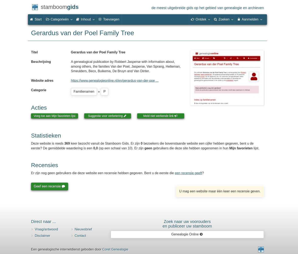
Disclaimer (42, 235)
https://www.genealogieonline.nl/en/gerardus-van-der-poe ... (115, 80)
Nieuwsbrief (83, 229)
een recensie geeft (188, 173)
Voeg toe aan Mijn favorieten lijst (55, 115)
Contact (80, 235)
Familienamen (84, 91)
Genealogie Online (187, 234)
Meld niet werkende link (160, 115)
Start (36, 19)
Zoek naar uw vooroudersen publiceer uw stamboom (187, 223)
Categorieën (59, 19)
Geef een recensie (49, 186)
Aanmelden (249, 19)
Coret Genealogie (115, 249)
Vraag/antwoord (46, 229)
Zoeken (223, 19)
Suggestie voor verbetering (107, 115)
